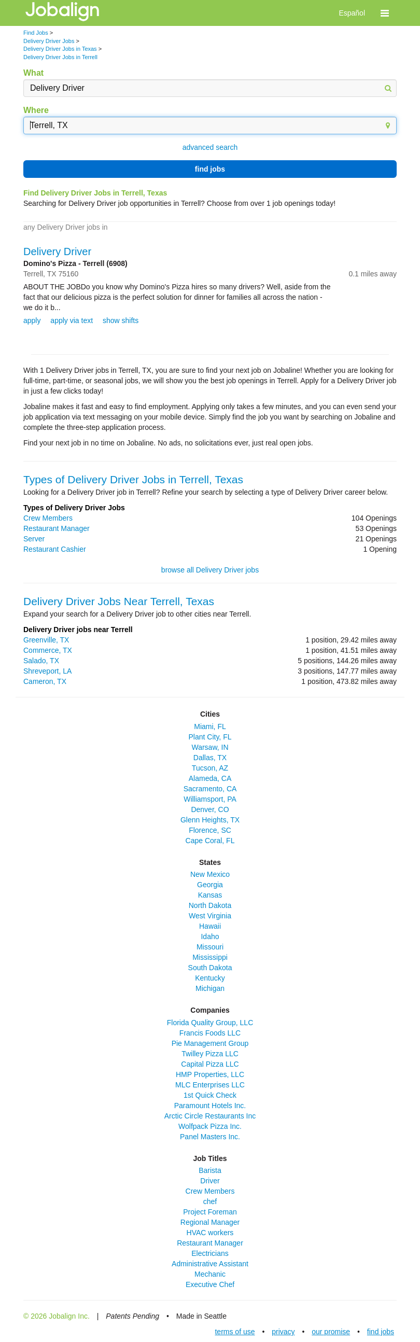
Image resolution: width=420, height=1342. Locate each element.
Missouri (210, 947)
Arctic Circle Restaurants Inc (210, 1116)
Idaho (210, 936)
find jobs (210, 169)
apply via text (71, 320)
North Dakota (210, 905)
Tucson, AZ (210, 768)
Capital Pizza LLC (210, 1064)
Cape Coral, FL (210, 840)
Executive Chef (210, 1284)
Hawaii (210, 926)
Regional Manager (210, 1222)
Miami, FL (210, 726)
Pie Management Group (210, 1043)
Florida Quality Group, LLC (210, 1022)
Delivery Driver (57, 251)
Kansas (210, 895)
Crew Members (48, 518)
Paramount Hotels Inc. (210, 1105)
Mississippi (210, 957)
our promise (331, 1331)
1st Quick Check (210, 1095)
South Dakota (210, 967)
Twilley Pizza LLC (210, 1054)
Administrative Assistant (210, 1264)
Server (34, 539)
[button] (385, 13)
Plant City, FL (210, 737)
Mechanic (210, 1274)
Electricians (210, 1253)
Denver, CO (210, 809)
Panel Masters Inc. (210, 1137)
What (33, 72)
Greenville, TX (46, 640)
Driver (209, 1181)
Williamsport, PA (210, 799)
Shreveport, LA (47, 671)
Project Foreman (209, 1212)
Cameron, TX (44, 681)
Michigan (210, 988)
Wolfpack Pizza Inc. (210, 1126)
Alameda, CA (210, 778)
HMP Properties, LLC (210, 1074)
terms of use (235, 1331)
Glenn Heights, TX (210, 820)
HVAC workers (210, 1232)
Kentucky (210, 978)
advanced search (210, 147)
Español (352, 13)
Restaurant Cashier (54, 549)
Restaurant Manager (56, 528)
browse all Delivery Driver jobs (210, 570)
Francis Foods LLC (210, 1033)
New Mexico (210, 874)
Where (36, 110)
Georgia (210, 884)
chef (210, 1201)
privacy (283, 1331)
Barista (210, 1170)
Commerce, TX (47, 650)
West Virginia (210, 916)
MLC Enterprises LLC (210, 1085)
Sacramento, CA (210, 789)
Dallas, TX (210, 757)
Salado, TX (41, 660)
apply (31, 320)
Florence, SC (210, 830)
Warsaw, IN (209, 747)
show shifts (120, 320)
